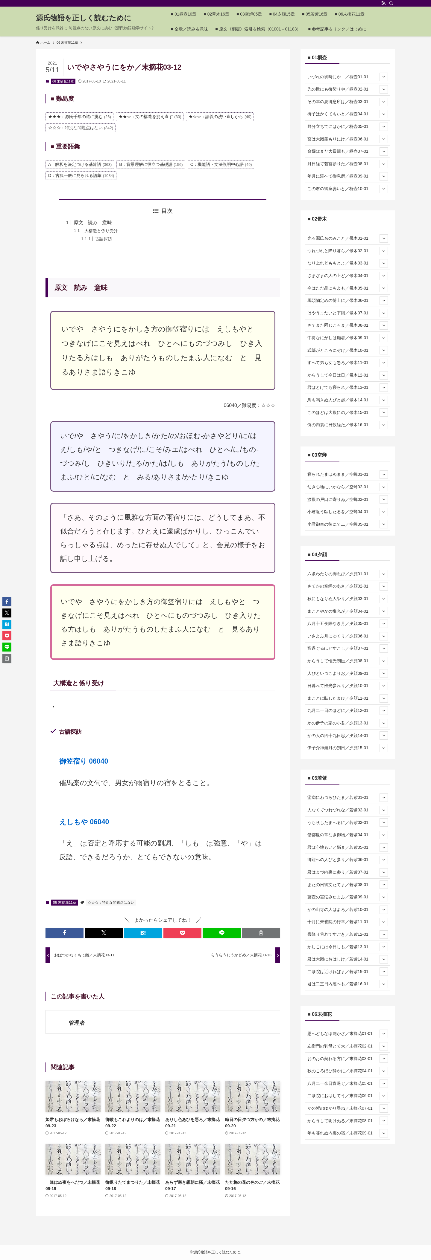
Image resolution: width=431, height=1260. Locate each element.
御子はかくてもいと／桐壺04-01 (347, 114)
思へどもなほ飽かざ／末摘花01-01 (347, 1034)
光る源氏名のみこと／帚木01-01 (347, 238)
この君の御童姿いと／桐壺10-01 (347, 189)
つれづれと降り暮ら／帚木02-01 (347, 251)
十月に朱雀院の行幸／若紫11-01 (347, 922)
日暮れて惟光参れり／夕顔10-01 (347, 686)
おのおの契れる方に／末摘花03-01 (347, 1058)
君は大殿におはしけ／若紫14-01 (347, 959)
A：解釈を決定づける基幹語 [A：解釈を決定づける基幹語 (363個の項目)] (80, 164)
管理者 (77, 1023)
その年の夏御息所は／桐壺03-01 (347, 102)
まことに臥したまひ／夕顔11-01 (347, 698)
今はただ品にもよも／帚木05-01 (347, 288)
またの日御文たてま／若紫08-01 (347, 884)
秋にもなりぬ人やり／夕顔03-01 (347, 599)
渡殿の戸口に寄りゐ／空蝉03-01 (347, 499)
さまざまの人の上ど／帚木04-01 (347, 276)
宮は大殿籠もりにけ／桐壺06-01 (347, 139)
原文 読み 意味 (93, 222)
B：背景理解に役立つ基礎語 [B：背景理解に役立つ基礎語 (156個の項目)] (151, 164)
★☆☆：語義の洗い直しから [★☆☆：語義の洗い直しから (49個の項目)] (220, 116)
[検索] (391, 3)
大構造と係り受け (101, 230)
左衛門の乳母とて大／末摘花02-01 (347, 1046)
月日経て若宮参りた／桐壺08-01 (347, 164)
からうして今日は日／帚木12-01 (347, 375)
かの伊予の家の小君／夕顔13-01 (347, 723)
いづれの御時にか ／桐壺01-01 (347, 77)
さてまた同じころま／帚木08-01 (347, 325)
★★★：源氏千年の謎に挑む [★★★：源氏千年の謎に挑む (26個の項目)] (79, 116)
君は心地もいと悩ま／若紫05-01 (347, 847)
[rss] (383, 3)
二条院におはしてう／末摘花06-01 (347, 1096)
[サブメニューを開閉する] (384, 77)
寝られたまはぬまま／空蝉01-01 (347, 474)
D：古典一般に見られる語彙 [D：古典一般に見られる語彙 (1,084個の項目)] (81, 175)
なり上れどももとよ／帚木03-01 (347, 263)
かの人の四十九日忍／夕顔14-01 (347, 735)
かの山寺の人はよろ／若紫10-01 (347, 910)
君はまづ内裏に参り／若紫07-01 (347, 872)
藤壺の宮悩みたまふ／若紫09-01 (347, 897)
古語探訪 (103, 238)
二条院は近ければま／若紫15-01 (347, 971)
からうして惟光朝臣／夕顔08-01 (347, 661)
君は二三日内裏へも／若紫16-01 (347, 984)
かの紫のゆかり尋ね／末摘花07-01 (347, 1108)
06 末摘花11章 (63, 81)
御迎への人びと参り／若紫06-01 (347, 860)
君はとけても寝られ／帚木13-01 (347, 387)
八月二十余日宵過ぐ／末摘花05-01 (347, 1083)
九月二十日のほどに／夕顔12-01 (347, 711)
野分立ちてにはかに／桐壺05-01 (347, 127)
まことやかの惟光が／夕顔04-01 (347, 611)
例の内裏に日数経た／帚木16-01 (347, 425)
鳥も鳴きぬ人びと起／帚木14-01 (347, 400)
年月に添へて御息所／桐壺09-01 (347, 176)
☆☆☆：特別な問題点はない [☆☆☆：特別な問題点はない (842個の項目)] (80, 127)
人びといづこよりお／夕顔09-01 (347, 673)
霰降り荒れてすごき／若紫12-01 (347, 934)
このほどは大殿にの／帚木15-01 (347, 412)
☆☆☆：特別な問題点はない (111, 902)
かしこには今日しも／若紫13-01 (347, 947)
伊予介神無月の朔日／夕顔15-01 (347, 748)
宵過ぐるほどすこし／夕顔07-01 (347, 648)
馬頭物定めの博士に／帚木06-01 (347, 300)
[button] (64, 933)
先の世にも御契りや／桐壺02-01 (347, 89)
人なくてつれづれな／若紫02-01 (347, 810)
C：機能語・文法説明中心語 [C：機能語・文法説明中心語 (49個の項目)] (221, 164)
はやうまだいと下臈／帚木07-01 (347, 313)
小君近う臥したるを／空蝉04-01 (347, 512)
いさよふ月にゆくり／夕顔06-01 (347, 636)
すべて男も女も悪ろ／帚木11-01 (347, 363)
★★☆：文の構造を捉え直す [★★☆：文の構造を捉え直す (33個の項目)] (150, 116)
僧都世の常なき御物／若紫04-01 (347, 835)
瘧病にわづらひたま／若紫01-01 (347, 797)
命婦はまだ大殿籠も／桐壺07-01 (347, 151)
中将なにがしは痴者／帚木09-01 (347, 338)
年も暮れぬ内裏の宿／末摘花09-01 (347, 1133)
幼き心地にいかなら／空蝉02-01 (347, 487)
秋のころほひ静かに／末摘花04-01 (347, 1071)
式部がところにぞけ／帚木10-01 (347, 350)
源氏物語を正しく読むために (83, 18)
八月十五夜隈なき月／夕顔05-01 (347, 624)
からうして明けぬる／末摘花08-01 (347, 1121)
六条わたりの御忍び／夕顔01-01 (347, 574)
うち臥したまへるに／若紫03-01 (347, 822)
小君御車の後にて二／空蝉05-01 (347, 524)
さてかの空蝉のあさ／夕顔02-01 (347, 586)
